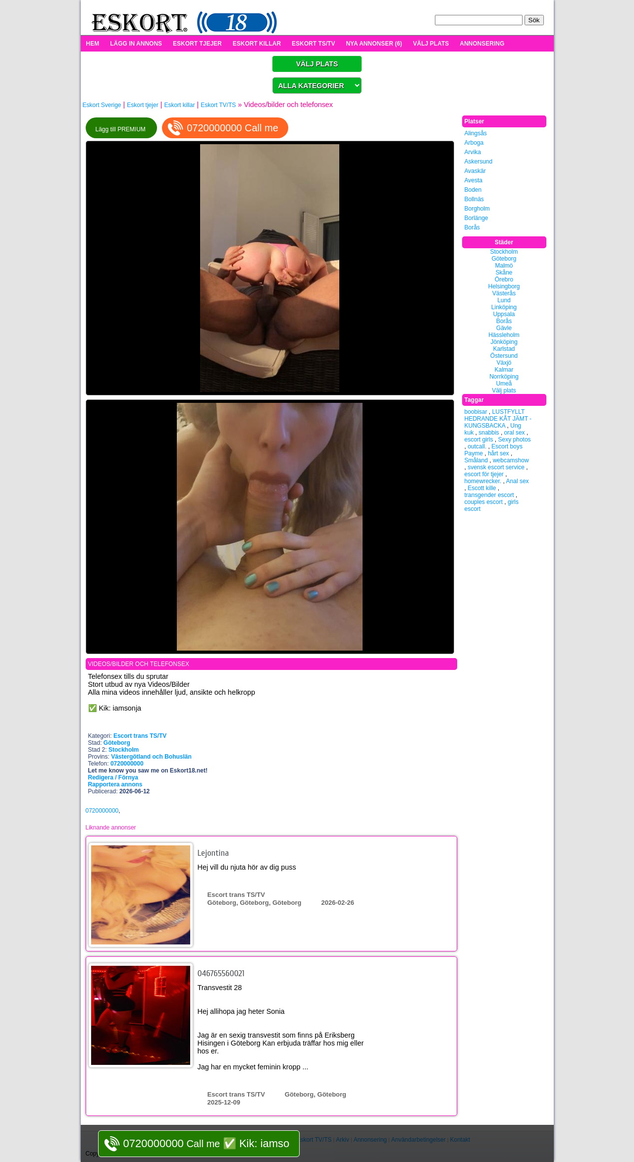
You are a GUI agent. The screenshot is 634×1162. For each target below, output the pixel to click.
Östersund (504, 355)
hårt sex (498, 453)
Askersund (479, 161)
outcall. (477, 446)
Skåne (503, 272)
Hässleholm (504, 335)
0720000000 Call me (232, 127)
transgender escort (489, 495)
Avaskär (475, 170)
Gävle (504, 328)
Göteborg (117, 742)
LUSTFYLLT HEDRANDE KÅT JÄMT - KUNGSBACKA (498, 418)
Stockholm (123, 749)
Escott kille (482, 488)
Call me (206, 1143)
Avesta (473, 180)
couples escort (484, 501)
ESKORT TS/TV (313, 43)
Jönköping (504, 341)
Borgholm (477, 208)
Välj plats (504, 390)
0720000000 (102, 810)
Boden (473, 189)
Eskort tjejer (142, 105)
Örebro (504, 279)
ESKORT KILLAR (257, 43)
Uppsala (504, 314)
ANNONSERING (482, 43)
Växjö (503, 362)
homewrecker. (483, 481)
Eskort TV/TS (218, 105)
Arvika (473, 152)
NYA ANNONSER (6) (374, 43)
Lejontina (213, 853)
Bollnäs (474, 199)
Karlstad (504, 348)
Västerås (504, 293)
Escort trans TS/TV (139, 735)
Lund (504, 300)
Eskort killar (179, 105)
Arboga (474, 142)
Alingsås (476, 133)
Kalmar (503, 369)
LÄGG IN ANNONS (136, 43)
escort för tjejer (484, 474)
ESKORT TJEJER (197, 43)
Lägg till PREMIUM (122, 129)
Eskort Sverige (102, 105)
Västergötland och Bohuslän (151, 756)
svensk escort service (496, 467)
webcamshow (511, 460)
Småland (476, 460)
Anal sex (517, 481)
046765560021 (221, 973)
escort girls (479, 439)
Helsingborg (504, 286)
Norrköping (504, 376)
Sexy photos (514, 439)
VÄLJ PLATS (431, 43)
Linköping (504, 307)
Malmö (504, 265)
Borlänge (476, 218)
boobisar (476, 411)
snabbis (488, 432)
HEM (93, 43)
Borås (472, 227)
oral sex (514, 432)
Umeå (504, 383)
